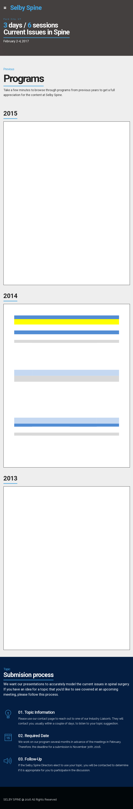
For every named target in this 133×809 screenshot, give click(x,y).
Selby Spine (26, 7)
